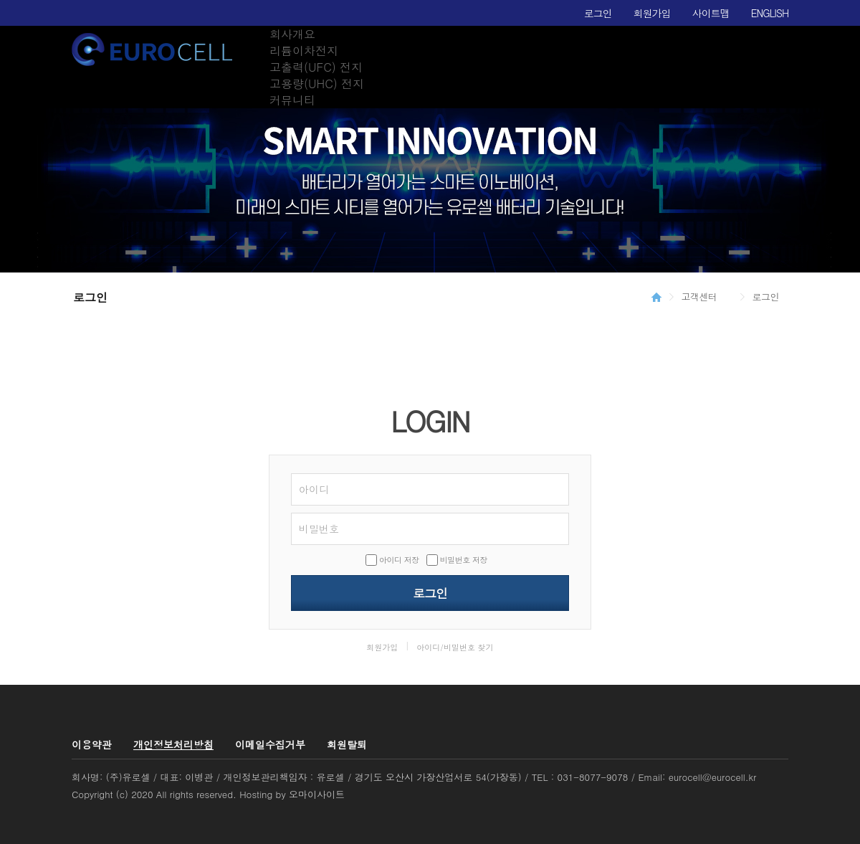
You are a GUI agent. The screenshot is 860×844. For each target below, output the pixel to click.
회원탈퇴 (347, 744)
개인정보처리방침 (173, 744)
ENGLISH (769, 13)
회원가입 (652, 13)
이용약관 (92, 744)
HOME (656, 296)
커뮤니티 (292, 100)
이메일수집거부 (270, 744)
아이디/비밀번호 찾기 (454, 647)
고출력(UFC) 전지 (316, 67)
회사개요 (292, 34)
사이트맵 (711, 13)
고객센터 (699, 296)
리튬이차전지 (303, 50)
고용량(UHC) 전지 (316, 83)
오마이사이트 (317, 794)
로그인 (598, 13)
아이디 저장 (399, 559)
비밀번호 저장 (463, 559)
